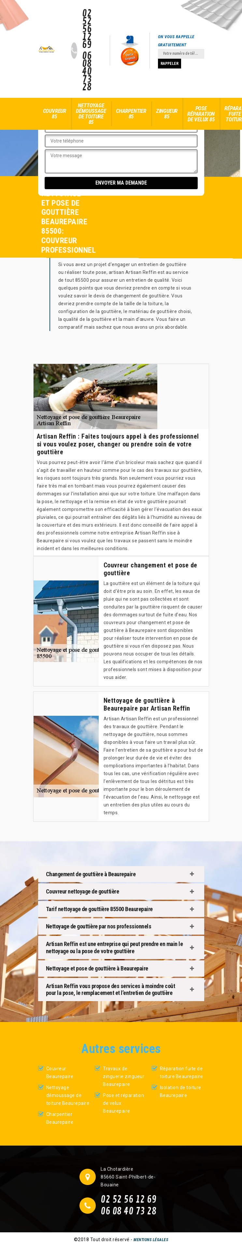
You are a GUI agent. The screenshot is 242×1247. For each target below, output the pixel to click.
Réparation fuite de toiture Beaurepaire (181, 1072)
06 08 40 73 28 (87, 71)
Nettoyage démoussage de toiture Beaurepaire (68, 1095)
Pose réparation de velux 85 (201, 114)
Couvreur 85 (54, 114)
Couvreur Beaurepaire (60, 1072)
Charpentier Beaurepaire (60, 1118)
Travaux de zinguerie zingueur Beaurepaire (123, 1076)
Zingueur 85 (167, 114)
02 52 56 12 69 (87, 29)
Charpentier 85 (131, 114)
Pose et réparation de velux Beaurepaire (123, 1103)
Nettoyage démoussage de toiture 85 (91, 113)
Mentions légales (151, 1240)
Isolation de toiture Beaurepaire (180, 1091)
